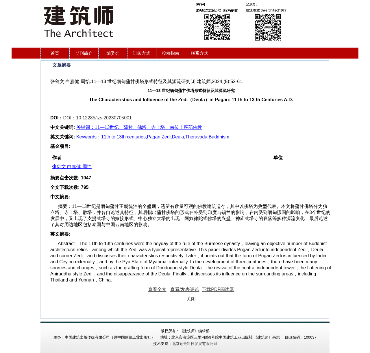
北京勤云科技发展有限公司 (194, 343)
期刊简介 (83, 53)
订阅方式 (141, 53)
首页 (55, 53)
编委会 (112, 53)
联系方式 (199, 53)
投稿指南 (170, 53)
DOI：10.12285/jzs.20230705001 (97, 117)
